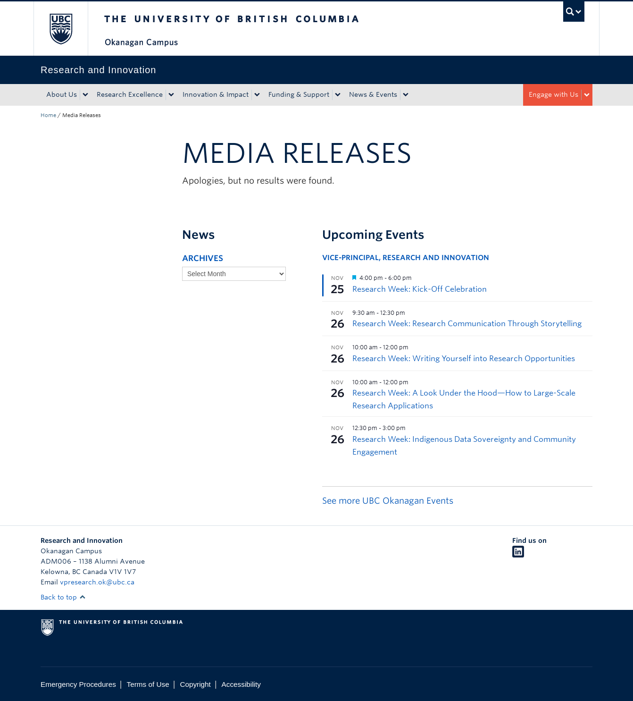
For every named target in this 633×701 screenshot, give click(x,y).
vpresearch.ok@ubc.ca (97, 582)
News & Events (373, 94)
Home (48, 115)
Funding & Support (298, 94)
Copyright (195, 684)
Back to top (63, 597)
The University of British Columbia (60, 28)
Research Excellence (130, 94)
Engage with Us (553, 94)
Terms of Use (148, 684)
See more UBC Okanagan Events (387, 501)
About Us (61, 94)
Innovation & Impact (216, 94)
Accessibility (241, 684)
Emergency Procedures (78, 684)
